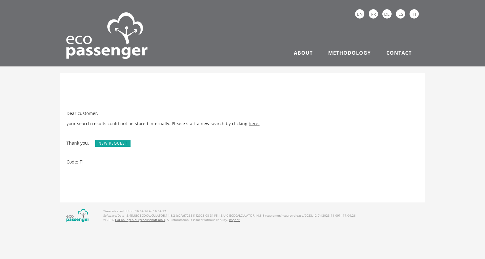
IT (415, 14)
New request (112, 143)
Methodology (349, 52)
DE (387, 14)
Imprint (234, 220)
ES (400, 14)
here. (254, 123)
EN (360, 14)
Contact (399, 52)
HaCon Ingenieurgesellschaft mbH (140, 220)
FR (373, 14)
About (303, 52)
